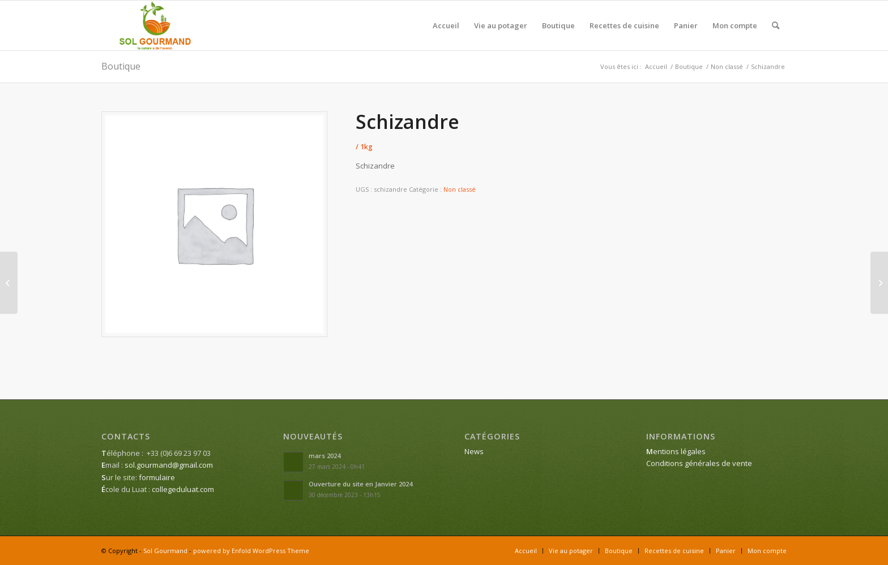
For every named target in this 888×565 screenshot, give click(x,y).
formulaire (157, 477)
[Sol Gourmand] (155, 25)
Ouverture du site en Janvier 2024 (360, 484)
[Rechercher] (776, 25)
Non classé (459, 189)
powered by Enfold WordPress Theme (251, 550)
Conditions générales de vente (699, 463)
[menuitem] (446, 25)
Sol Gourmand (165, 550)
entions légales (676, 451)
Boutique (120, 66)
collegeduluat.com (183, 489)
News (474, 451)
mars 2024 (324, 455)
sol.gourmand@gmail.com (169, 465)
